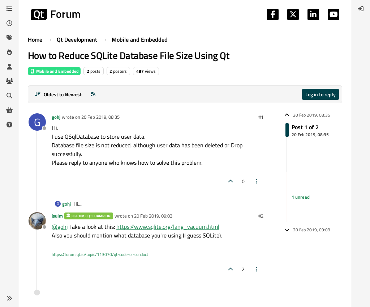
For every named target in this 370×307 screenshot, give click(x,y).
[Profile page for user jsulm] (37, 221)
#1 (260, 117)
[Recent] (9, 23)
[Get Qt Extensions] (9, 110)
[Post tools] (257, 181)
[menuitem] (360, 8)
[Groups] (9, 81)
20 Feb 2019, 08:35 (100, 117)
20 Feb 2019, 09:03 (153, 215)
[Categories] (9, 8)
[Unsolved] (9, 124)
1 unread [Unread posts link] (301, 197)
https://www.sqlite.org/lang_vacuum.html (167, 226)
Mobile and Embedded (54, 71)
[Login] (360, 8)
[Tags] (9, 37)
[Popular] (9, 52)
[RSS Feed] (93, 94)
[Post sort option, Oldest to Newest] (58, 94)
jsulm (57, 215)
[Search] (9, 95)
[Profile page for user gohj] (37, 122)
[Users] (9, 66)
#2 (260, 215)
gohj (56, 117)
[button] (9, 298)
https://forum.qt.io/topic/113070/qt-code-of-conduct (100, 254)
